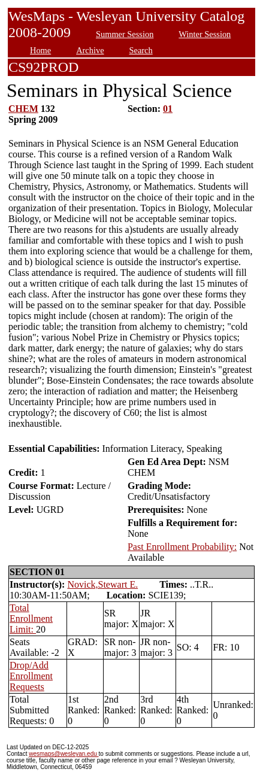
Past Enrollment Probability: (182, 547)
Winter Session (205, 34)
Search (141, 50)
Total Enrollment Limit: (31, 618)
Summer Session (124, 34)
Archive (90, 50)
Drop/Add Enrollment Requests (31, 676)
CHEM (23, 109)
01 (168, 109)
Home (40, 50)
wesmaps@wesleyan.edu (63, 753)
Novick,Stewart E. (102, 584)
